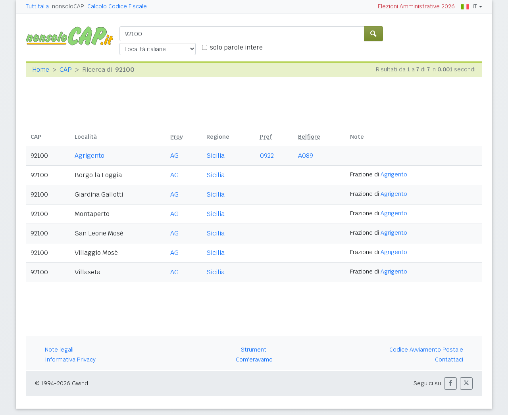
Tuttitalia (37, 6)
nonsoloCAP (68, 6)
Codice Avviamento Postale (426, 349)
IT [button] (469, 6)
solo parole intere (236, 47)
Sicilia (215, 155)
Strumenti (254, 349)
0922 (267, 155)
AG (174, 155)
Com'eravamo (254, 359)
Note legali (59, 349)
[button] (450, 383)
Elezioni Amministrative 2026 (416, 6)
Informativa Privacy (70, 359)
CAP (66, 69)
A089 (305, 155)
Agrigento (89, 155)
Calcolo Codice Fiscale (117, 6)
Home (40, 69)
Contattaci (449, 359)
